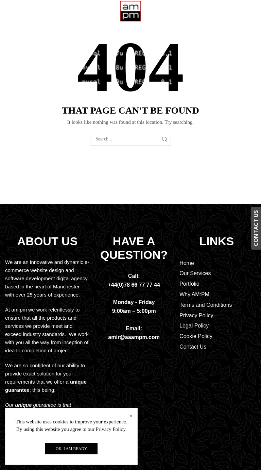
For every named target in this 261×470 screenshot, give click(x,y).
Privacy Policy (110, 429)
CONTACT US (256, 228)
